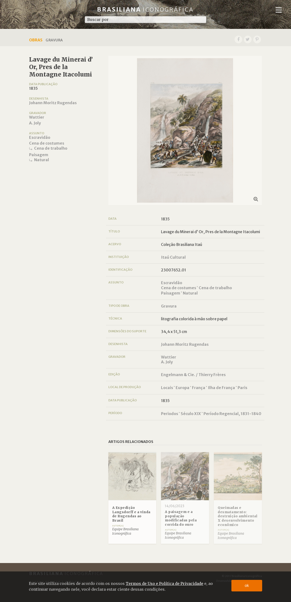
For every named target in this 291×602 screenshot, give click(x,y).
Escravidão (39, 137)
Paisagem (38, 154)
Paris (242, 387)
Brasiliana (145, 9)
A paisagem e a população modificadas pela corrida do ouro (181, 518)
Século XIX (191, 413)
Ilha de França (221, 387)
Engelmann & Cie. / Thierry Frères (193, 374)
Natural (41, 159)
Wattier (36, 117)
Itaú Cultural (173, 257)
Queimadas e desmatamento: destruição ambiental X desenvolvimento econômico (237, 516)
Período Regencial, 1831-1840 (232, 413)
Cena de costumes (46, 143)
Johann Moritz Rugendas (53, 102)
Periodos (169, 413)
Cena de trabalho (50, 148)
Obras (36, 40)
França (198, 387)
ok (247, 585)
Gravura (169, 306)
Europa (182, 387)
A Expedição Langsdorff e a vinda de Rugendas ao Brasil (131, 514)
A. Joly (35, 123)
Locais (167, 387)
